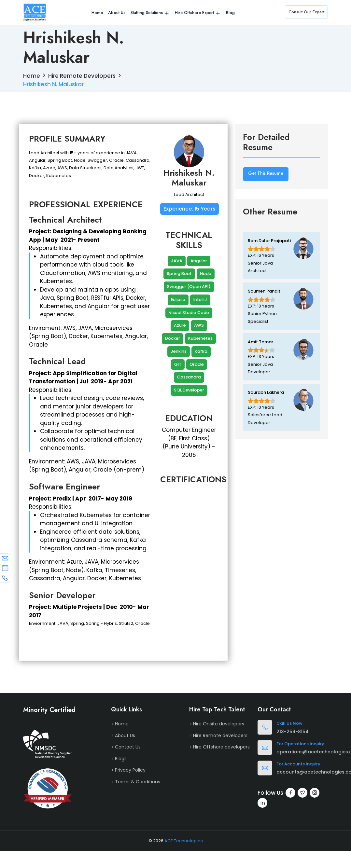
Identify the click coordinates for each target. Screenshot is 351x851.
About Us (116, 12)
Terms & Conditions (137, 781)
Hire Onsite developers (218, 724)
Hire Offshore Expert (194, 12)
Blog (230, 12)
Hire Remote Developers (82, 76)
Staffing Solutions (147, 12)
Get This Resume (265, 173)
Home (97, 12)
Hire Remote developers (220, 735)
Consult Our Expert (306, 12)
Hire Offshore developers (221, 747)
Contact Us (128, 747)
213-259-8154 (292, 731)
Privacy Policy (130, 770)
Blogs (121, 758)
